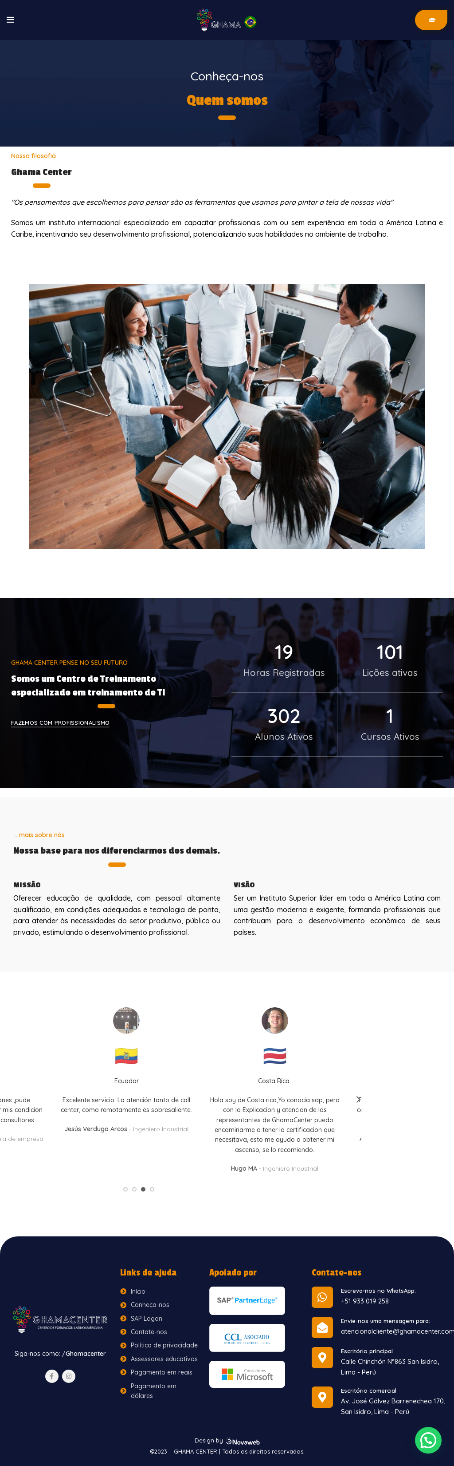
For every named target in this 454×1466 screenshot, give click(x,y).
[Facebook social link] (52, 1376)
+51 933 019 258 (365, 1301)
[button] (428, 1440)
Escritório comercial (368, 1390)
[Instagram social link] (68, 1376)
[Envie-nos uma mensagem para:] (322, 1327)
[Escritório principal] (322, 1357)
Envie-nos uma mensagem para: (385, 1320)
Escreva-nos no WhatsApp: (378, 1290)
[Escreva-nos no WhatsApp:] (322, 1297)
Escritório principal (367, 1351)
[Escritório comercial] (322, 1397)
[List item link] (160, 1291)
